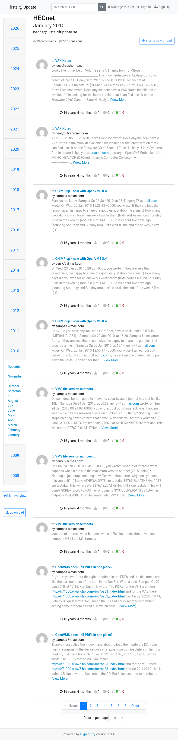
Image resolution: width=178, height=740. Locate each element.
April (11, 420)
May (11, 415)
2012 (14, 310)
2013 (14, 290)
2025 (14, 48)
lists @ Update (23, 7)
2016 (14, 230)
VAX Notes (61, 61)
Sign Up (162, 7)
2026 (14, 28)
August (13, 401)
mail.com (150, 201)
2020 (14, 149)
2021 (14, 129)
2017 (14, 209)
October (13, 386)
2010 (14, 351)
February (14, 430)
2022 (14, 109)
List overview (14, 496)
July (11, 405)
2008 (14, 475)
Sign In (144, 7)
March (12, 425)
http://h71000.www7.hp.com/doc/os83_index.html (88, 591)
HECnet (44, 18)
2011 (14, 330)
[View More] (118, 100)
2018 (14, 189)
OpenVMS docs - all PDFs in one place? (81, 567)
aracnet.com (100, 153)
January (14, 435)
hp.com (104, 355)
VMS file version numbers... (73, 389)
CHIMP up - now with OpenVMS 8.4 (79, 191)
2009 (14, 455)
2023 (14, 88)
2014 (14, 270)
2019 (14, 169)
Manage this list (121, 7)
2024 (14, 68)
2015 (14, 250)
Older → (137, 706)
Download (15, 512)
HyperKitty (87, 734)
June (11, 410)
